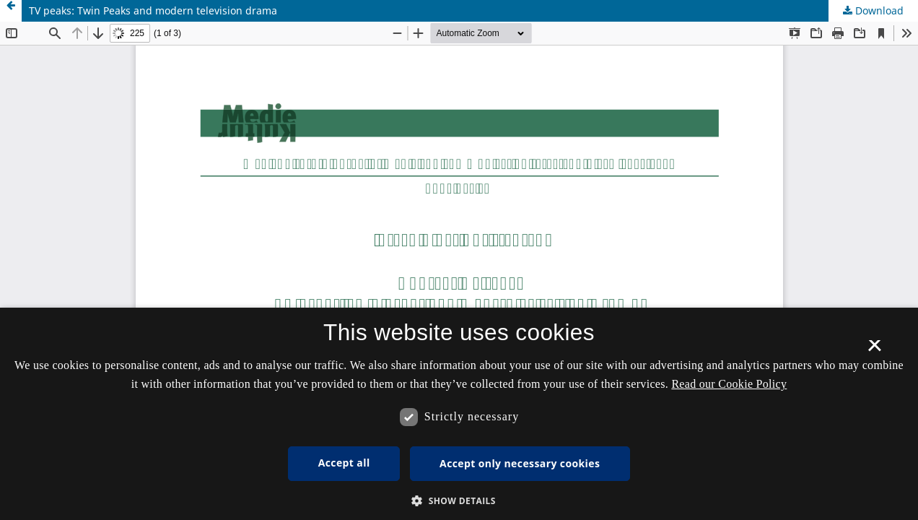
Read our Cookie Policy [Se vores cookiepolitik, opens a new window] (729, 384)
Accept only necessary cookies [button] (520, 463)
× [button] (874, 350)
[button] (459, 501)
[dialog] (459, 414)
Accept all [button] (344, 462)
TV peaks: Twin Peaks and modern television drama (153, 10)
